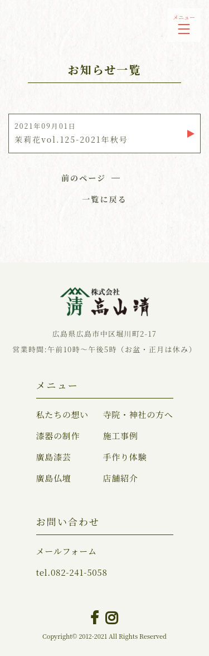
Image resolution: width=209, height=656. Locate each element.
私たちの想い (62, 414)
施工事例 (120, 435)
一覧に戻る (104, 199)
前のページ (83, 177)
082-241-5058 (72, 572)
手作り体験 (125, 457)
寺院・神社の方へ (138, 414)
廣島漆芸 (53, 457)
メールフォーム (66, 551)
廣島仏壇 (53, 478)
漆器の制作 (58, 435)
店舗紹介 (120, 478)
